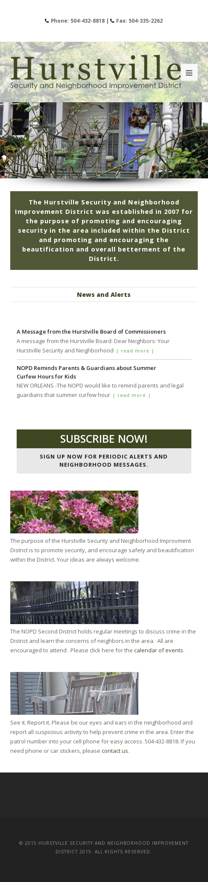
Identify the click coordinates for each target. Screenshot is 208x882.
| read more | (135, 350)
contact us (115, 751)
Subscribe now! (104, 438)
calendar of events (158, 650)
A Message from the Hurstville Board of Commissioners (91, 331)
